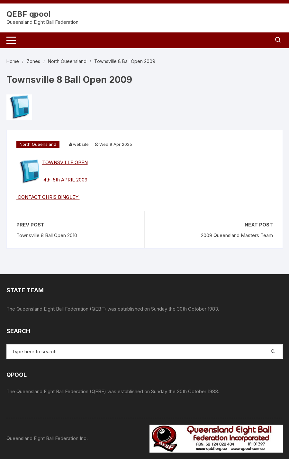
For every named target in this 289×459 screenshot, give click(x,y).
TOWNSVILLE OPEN (65, 162)
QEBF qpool (28, 14)
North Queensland (38, 144)
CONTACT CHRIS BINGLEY (48, 197)
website (81, 144)
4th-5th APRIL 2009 (64, 180)
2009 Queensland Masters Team (237, 235)
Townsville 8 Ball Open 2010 (46, 235)
